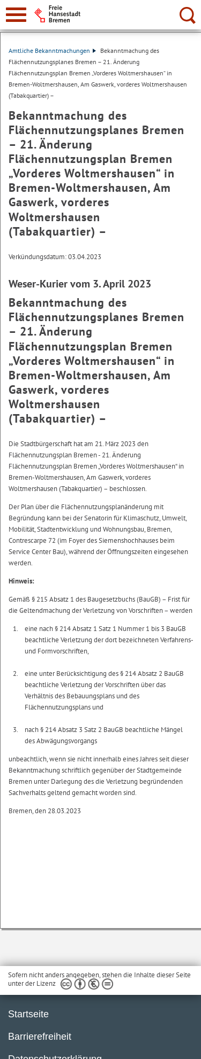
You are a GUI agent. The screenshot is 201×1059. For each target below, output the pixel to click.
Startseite (28, 1014)
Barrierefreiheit (39, 1036)
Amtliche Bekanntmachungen (52, 50)
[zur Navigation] (16, 14)
